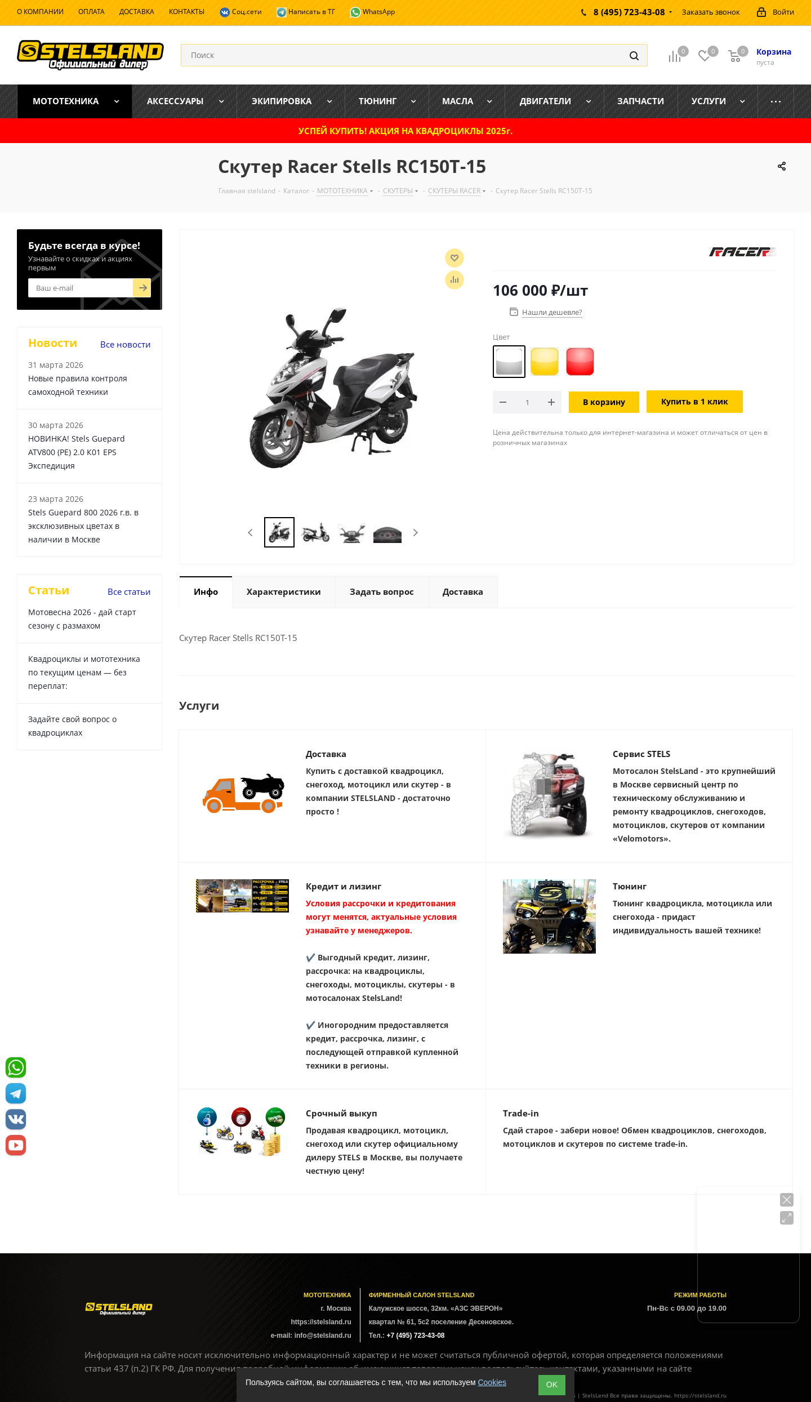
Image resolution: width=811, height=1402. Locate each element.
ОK (552, 1384)
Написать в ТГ (306, 12)
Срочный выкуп (341, 1113)
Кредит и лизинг (343, 886)
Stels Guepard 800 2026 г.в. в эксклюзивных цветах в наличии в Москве (83, 526)
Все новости (125, 344)
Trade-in (521, 1113)
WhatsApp (372, 12)
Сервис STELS (641, 753)
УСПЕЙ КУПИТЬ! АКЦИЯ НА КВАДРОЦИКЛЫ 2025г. (405, 130)
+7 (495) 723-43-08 (415, 1335)
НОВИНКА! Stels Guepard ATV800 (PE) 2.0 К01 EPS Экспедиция (76, 452)
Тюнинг (630, 886)
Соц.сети (240, 12)
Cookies (492, 1382)
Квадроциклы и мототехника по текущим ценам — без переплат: (84, 672)
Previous (251, 532)
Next (415, 532)
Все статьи (129, 591)
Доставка (326, 753)
